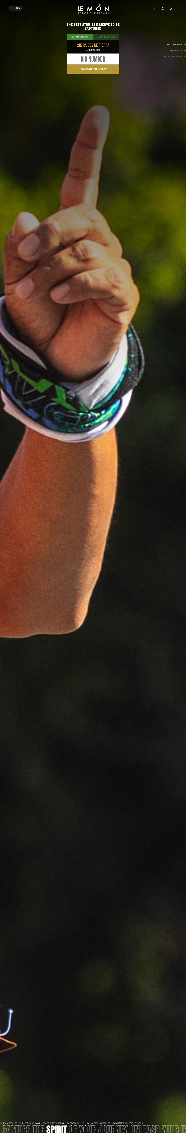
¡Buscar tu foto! (93, 69)
